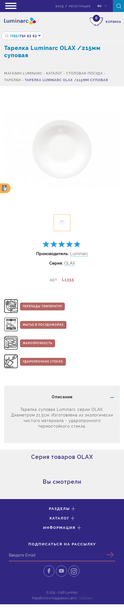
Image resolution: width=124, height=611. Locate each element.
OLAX (69, 263)
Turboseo (85, 598)
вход (60, 6)
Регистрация (80, 6)
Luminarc (79, 253)
